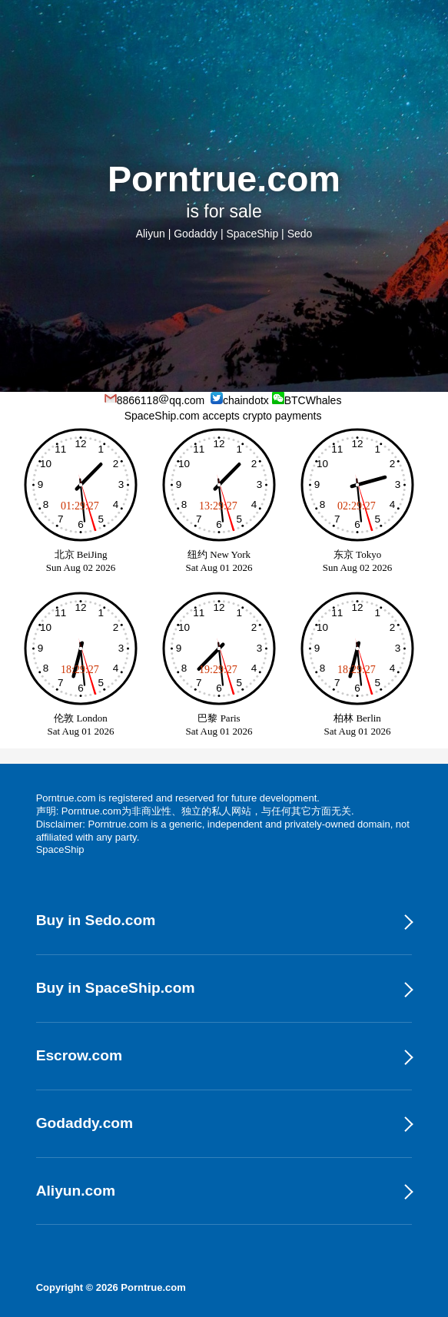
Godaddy (195, 233)
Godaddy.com (85, 1123)
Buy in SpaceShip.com (115, 988)
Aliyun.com (75, 1191)
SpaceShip (252, 233)
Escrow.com (79, 1055)
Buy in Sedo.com (96, 920)
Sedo (300, 233)
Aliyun (150, 233)
